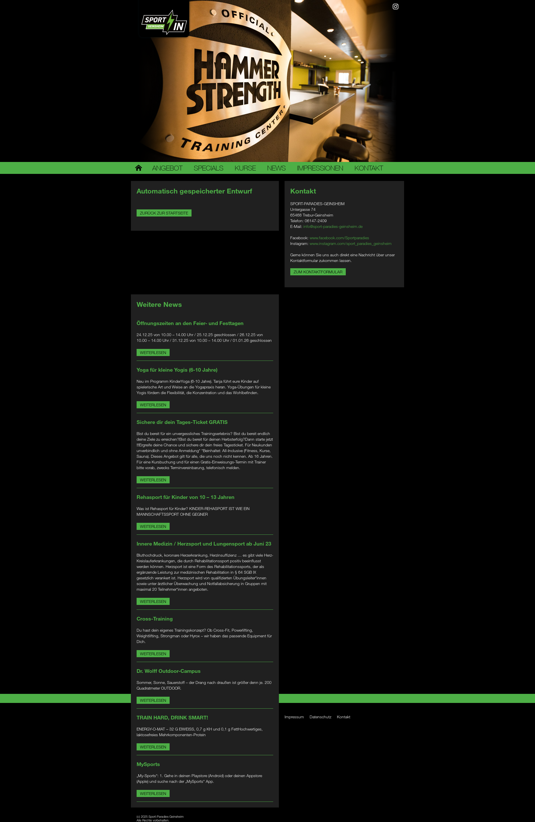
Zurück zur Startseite (164, 213)
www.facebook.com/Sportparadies (339, 237)
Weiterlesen (153, 352)
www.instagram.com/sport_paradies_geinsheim (351, 243)
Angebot (167, 168)
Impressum (294, 716)
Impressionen (320, 168)
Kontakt (369, 168)
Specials (208, 168)
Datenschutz (320, 716)
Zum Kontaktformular (318, 271)
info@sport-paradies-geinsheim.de (333, 226)
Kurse (245, 168)
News (276, 168)
